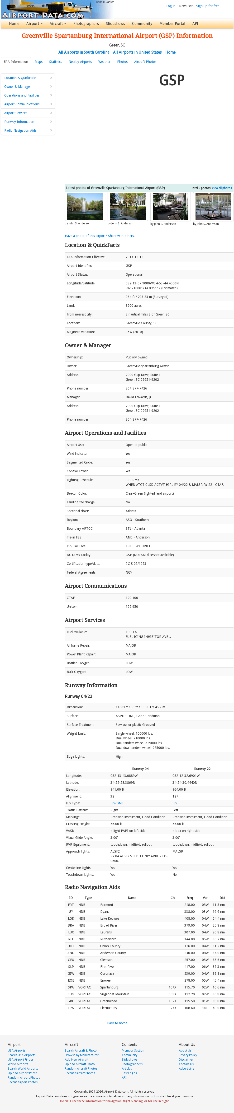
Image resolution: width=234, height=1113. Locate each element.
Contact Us (186, 1064)
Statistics (55, 62)
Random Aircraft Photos (81, 1068)
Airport (34, 23)
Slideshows (115, 23)
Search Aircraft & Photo (81, 1050)
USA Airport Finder (20, 1059)
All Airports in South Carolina (83, 52)
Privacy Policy (188, 1055)
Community (142, 23)
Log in (170, 6)
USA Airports (16, 1050)
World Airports (18, 1064)
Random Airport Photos (24, 1077)
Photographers (86, 23)
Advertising (186, 1068)
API (195, 23)
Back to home (117, 1023)
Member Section (133, 1050)
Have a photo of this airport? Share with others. (100, 236)
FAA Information (16, 62)
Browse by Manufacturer (82, 1055)
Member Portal (172, 23)
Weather (104, 62)
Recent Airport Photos (23, 1082)
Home (14, 23)
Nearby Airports (80, 62)
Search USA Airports (21, 1055)
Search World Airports (23, 1068)
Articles (127, 1068)
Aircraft (58, 23)
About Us (185, 1050)
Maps (39, 62)
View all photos (222, 188)
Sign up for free (207, 6)
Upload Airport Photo (22, 1073)
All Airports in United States (137, 52)
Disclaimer (186, 1059)
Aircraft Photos (145, 62)
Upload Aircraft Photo (80, 1064)
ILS (174, 803)
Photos (122, 62)
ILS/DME (117, 803)
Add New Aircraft (76, 1059)
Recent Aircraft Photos (80, 1073)
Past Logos (129, 1073)
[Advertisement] (55, 125)
